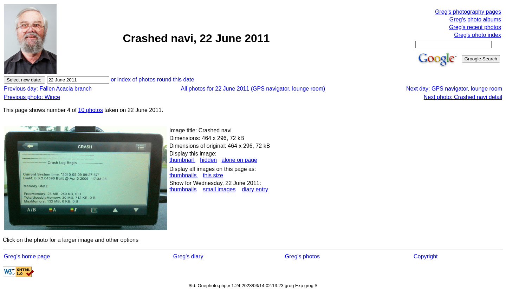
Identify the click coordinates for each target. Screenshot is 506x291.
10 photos (90, 110)
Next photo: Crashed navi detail (463, 97)
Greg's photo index (477, 35)
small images (219, 189)
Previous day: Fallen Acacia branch (48, 89)
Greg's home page (27, 256)
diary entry (255, 189)
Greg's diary (188, 256)
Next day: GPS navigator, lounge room (454, 89)
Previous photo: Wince (32, 97)
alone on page (239, 160)
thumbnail (182, 160)
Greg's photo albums (475, 19)
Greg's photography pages (468, 12)
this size (213, 175)
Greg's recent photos (475, 27)
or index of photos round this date (152, 79)
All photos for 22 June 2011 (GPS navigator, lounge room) (253, 89)
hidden (208, 160)
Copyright (425, 256)
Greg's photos (302, 256)
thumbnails (183, 175)
